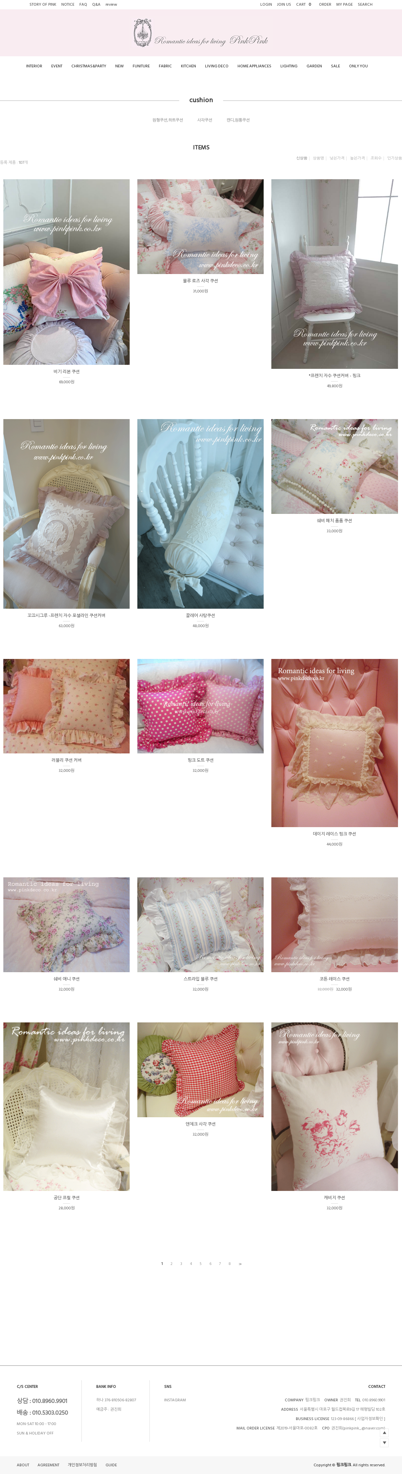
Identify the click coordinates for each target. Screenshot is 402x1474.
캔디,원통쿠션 (238, 120)
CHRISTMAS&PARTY (88, 66)
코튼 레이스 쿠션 (335, 979)
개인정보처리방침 (82, 1465)
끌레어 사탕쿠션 (200, 616)
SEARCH (365, 4)
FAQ (83, 4)
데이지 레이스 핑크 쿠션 (334, 834)
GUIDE (111, 1465)
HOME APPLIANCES (254, 66)
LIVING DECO (216, 66)
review (111, 4)
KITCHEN (188, 66)
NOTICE (67, 4)
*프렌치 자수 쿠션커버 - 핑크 (334, 376)
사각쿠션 (204, 120)
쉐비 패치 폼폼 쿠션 (334, 521)
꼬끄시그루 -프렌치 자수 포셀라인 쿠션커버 (66, 616)
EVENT (56, 66)
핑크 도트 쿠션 (201, 760)
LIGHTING (288, 66)
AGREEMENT (48, 1465)
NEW (119, 66)
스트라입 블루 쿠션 (201, 979)
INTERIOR (34, 66)
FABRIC (165, 66)
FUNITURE (141, 66)
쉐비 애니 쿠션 (67, 979)
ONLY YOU (358, 66)
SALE (335, 66)
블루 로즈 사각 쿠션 (200, 281)
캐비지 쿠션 (334, 1198)
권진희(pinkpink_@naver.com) (358, 1428)
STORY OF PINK (42, 4)
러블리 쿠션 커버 (67, 760)
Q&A (96, 4)
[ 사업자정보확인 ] (370, 1419)
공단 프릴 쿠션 (67, 1198)
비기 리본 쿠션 (67, 372)
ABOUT (23, 1465)
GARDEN (314, 66)
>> (240, 1264)
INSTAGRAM (175, 1400)
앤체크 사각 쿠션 (201, 1124)
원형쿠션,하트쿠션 (167, 120)
